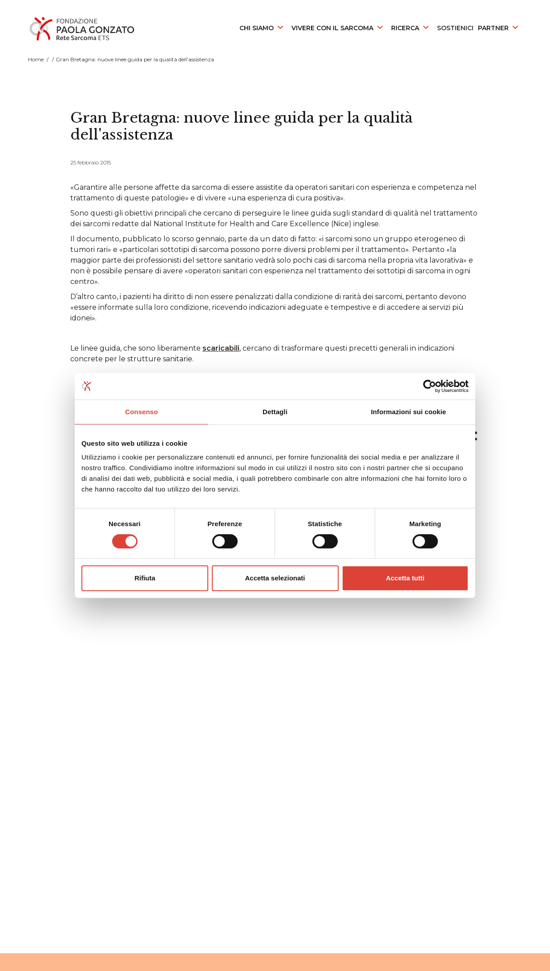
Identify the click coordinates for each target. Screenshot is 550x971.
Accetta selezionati (275, 578)
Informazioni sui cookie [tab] (408, 412)
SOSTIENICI (455, 28)
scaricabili (220, 348)
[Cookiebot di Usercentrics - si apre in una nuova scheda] (430, 386)
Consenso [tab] (141, 412)
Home (36, 59)
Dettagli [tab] (275, 412)
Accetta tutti (405, 578)
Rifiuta (144, 578)
